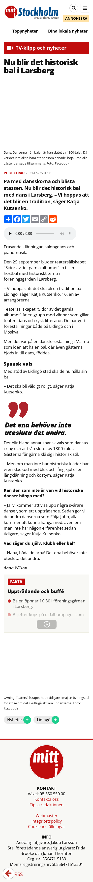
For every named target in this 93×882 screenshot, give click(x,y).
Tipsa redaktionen (46, 804)
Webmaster (47, 815)
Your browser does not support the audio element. (40, 233)
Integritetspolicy (46, 821)
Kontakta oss (46, 799)
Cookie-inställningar (46, 826)
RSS (15, 874)
